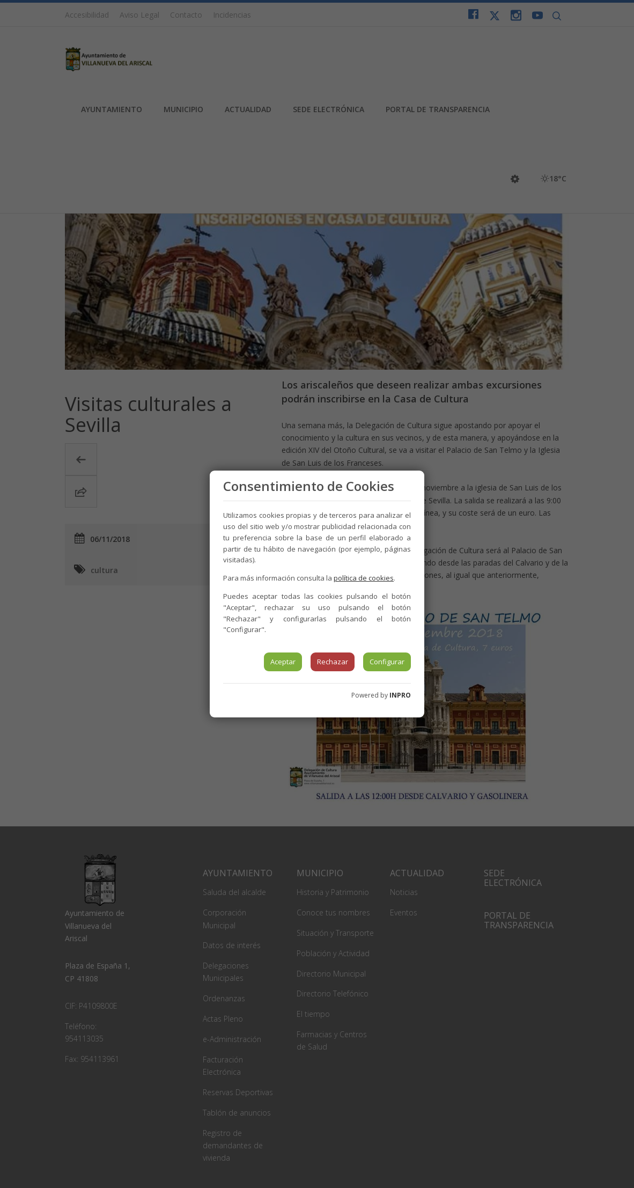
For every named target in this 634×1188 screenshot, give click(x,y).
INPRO (400, 695)
